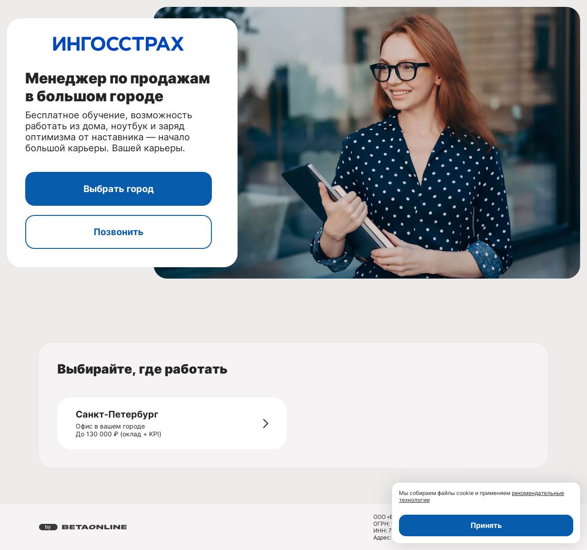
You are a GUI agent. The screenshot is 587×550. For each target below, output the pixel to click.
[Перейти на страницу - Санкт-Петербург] (265, 423)
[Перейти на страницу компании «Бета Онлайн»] (83, 527)
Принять (486, 525)
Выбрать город (118, 188)
